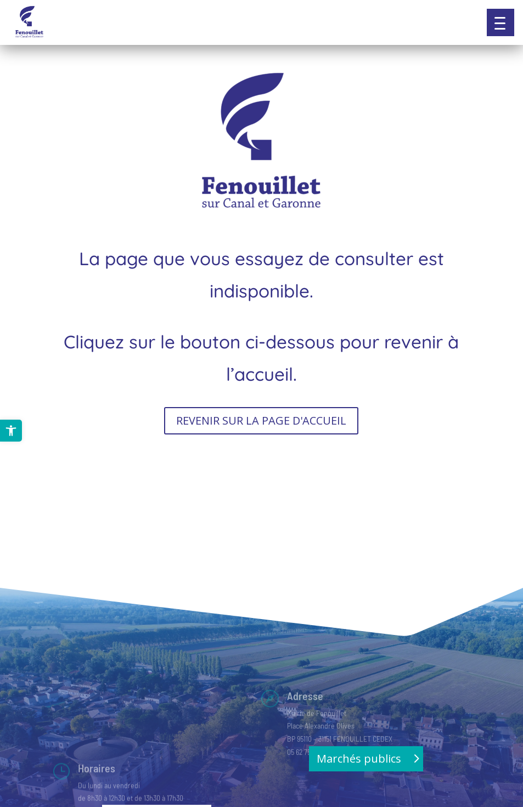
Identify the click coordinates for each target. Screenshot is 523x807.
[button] (500, 22)
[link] (11, 431)
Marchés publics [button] (359, 758)
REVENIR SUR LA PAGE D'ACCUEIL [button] (261, 420)
